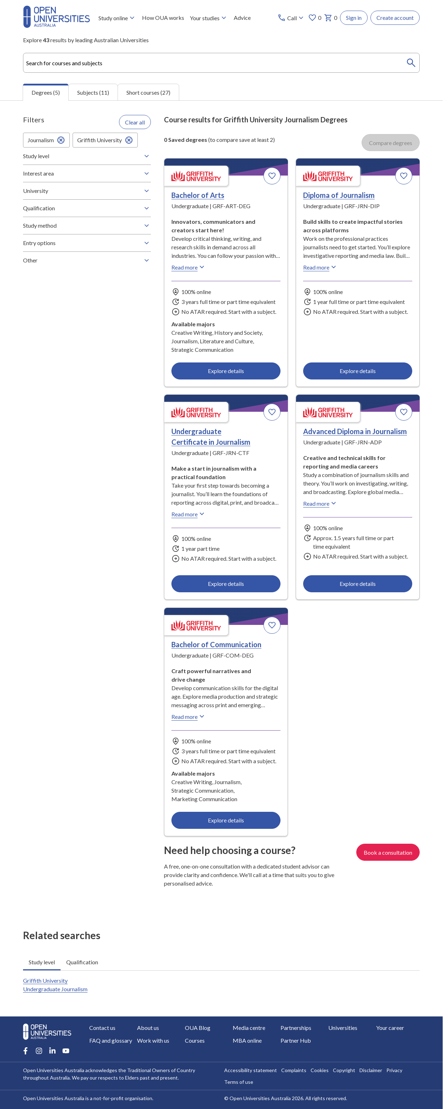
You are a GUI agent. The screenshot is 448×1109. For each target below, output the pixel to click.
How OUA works (163, 17)
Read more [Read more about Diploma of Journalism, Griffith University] (320, 267)
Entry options (87, 243)
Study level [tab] (42, 961)
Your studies (209, 17)
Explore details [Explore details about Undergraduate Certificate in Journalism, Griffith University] (226, 583)
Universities (342, 1027)
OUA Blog (197, 1027)
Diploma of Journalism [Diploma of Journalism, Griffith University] (339, 195)
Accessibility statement (250, 1070)
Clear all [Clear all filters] (135, 121)
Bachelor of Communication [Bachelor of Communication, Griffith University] (216, 644)
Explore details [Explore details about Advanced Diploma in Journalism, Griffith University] (358, 583)
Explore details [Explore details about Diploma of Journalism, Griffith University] (358, 370)
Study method (87, 225)
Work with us (153, 1040)
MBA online (247, 1040)
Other (87, 260)
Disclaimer (370, 1070)
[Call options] (291, 18)
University (87, 191)
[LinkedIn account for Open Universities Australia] (52, 1051)
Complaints (293, 1070)
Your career (390, 1027)
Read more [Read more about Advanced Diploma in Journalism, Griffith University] (320, 503)
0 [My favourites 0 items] (314, 17)
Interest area (87, 173)
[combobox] (221, 63)
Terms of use (238, 1082)
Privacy (394, 1070)
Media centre (249, 1027)
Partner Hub (295, 1040)
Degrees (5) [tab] (46, 92)
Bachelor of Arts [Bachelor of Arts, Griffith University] (197, 195)
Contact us (102, 1027)
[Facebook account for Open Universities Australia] (25, 1051)
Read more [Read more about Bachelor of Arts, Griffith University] (188, 267)
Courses (195, 1040)
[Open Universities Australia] (56, 25)
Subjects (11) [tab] (93, 92)
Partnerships (295, 1027)
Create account (395, 17)
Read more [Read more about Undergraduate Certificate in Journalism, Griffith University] (188, 514)
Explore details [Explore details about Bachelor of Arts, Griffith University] (226, 370)
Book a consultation (388, 852)
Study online (117, 17)
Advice (242, 17)
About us (148, 1027)
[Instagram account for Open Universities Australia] (39, 1051)
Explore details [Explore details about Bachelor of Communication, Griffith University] (226, 819)
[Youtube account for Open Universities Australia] (66, 1051)
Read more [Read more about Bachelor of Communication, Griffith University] (188, 716)
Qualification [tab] (82, 961)
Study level (87, 156)
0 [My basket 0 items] (330, 17)
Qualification (87, 208)
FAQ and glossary (110, 1040)
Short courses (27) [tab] (148, 92)
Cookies (320, 1070)
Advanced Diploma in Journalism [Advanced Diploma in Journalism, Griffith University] (355, 431)
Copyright (344, 1070)
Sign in (354, 17)
